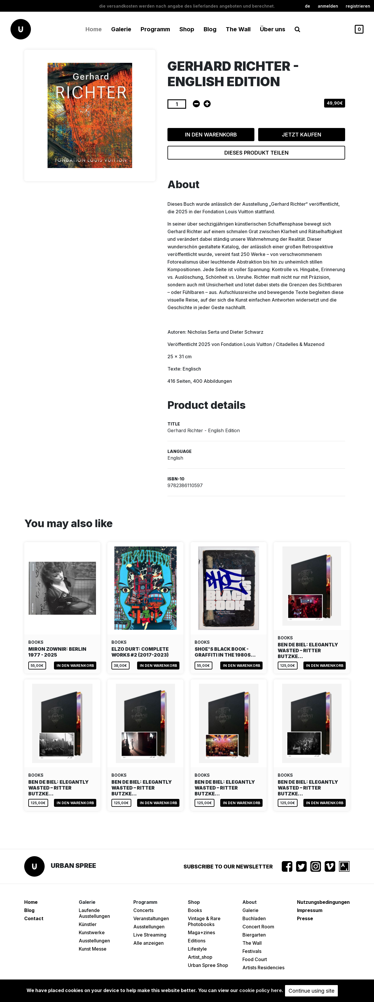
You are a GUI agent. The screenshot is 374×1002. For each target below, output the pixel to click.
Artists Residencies (263, 967)
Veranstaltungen (151, 918)
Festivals (251, 951)
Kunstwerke (92, 932)
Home (93, 29)
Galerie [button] (121, 29)
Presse (305, 918)
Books (195, 910)
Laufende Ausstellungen (94, 913)
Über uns (272, 29)
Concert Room (258, 927)
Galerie (250, 910)
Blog (210, 29)
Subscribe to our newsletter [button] (228, 866)
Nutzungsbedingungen (323, 902)
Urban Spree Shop (208, 965)
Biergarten (254, 935)
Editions (196, 941)
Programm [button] (155, 29)
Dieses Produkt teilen (256, 153)
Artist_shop (200, 957)
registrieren (358, 6)
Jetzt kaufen (301, 134)
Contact (33, 918)
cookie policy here (260, 990)
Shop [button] (186, 29)
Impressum (309, 910)
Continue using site (311, 991)
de (307, 6)
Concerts (143, 910)
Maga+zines (201, 932)
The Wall (238, 29)
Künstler (88, 924)
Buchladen (254, 918)
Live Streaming (149, 935)
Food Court (254, 959)
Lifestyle (197, 949)
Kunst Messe (92, 949)
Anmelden (328, 6)
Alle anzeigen (148, 943)
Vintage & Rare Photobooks (204, 921)
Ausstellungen (94, 941)
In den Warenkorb (211, 134)
